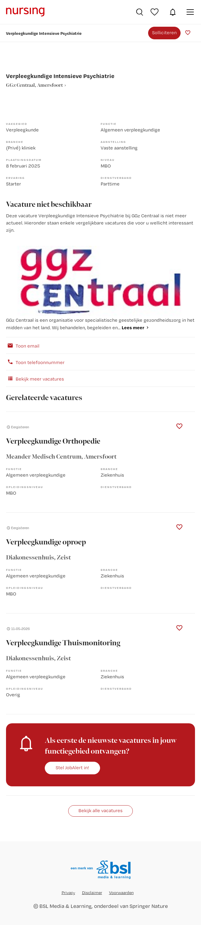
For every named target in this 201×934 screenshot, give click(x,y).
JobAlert (173, 12)
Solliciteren (164, 32)
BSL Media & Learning (65, 906)
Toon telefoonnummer (35, 362)
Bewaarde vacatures (155, 12)
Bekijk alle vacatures (100, 810)
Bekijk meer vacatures (35, 378)
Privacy (68, 892)
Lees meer (133, 327)
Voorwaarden (121, 892)
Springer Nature (148, 906)
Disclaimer (92, 892)
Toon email (22, 345)
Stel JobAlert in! (72, 767)
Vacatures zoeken (139, 12)
